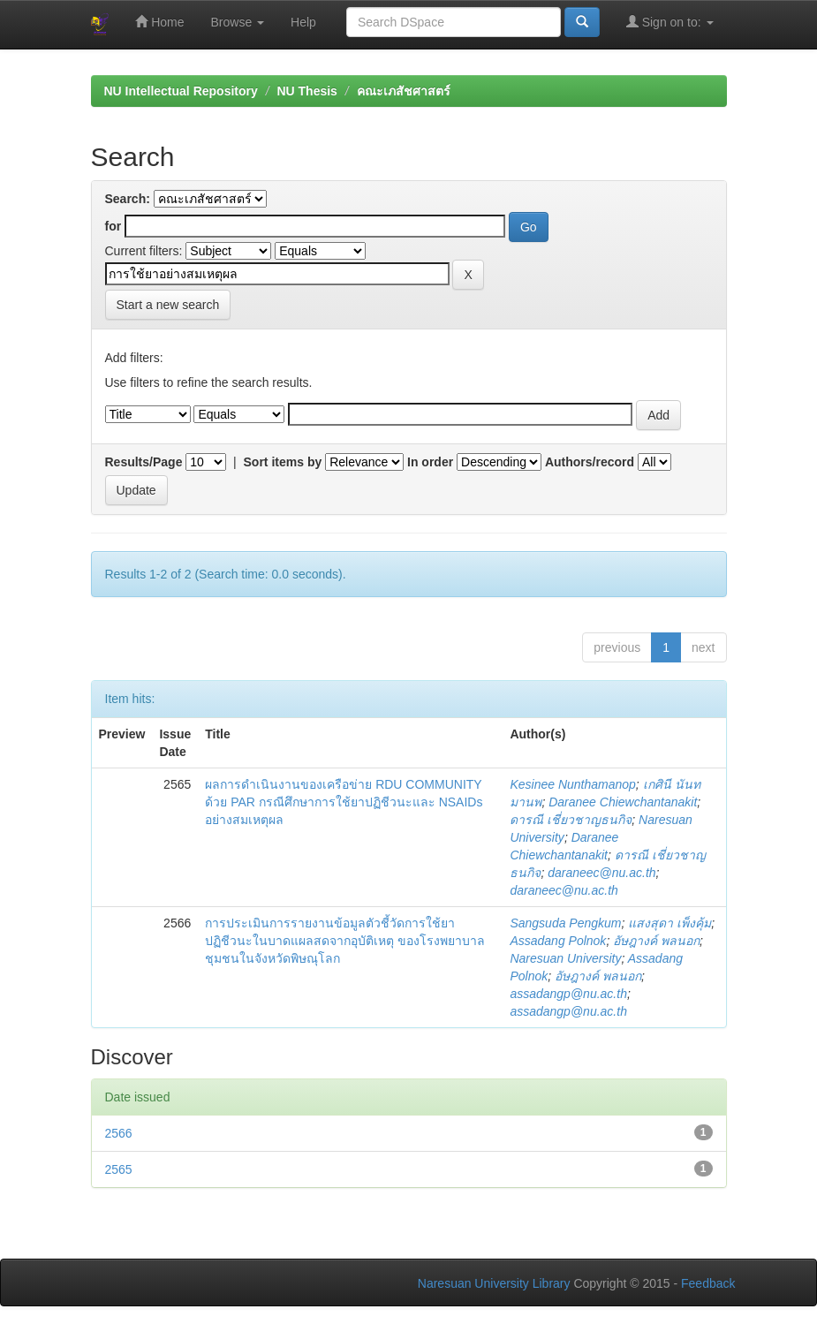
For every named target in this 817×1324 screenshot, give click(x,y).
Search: (127, 199)
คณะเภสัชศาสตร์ (403, 91)
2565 (118, 1169)
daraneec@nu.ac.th (601, 873)
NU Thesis (306, 91)
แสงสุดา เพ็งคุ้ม (669, 923)
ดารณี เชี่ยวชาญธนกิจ (571, 820)
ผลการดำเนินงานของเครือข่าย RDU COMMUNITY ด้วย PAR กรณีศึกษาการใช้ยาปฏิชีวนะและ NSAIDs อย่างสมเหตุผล (343, 802)
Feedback (708, 1283)
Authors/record (589, 462)
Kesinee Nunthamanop (572, 784)
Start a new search (168, 305)
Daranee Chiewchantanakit (622, 802)
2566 (118, 1133)
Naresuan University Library (494, 1283)
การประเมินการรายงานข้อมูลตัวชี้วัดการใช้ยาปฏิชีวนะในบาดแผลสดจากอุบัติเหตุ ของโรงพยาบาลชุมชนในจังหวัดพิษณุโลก (345, 940)
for (113, 226)
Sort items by (283, 462)
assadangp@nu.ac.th (568, 994)
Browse (238, 22)
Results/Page (144, 462)
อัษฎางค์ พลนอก (656, 941)
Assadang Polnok (558, 941)
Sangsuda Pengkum (565, 923)
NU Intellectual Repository (181, 91)
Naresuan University (565, 958)
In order (430, 462)
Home (159, 21)
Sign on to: (670, 21)
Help (303, 22)
